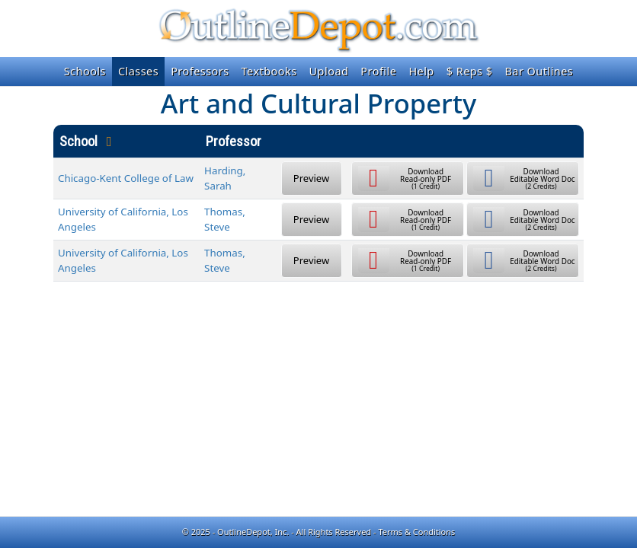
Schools (85, 71)
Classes (138, 71)
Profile (378, 71)
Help (421, 71)
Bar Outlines (538, 71)
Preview (311, 178)
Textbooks (269, 71)
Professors (200, 71)
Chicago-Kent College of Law (126, 178)
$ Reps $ (470, 71)
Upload (329, 71)
